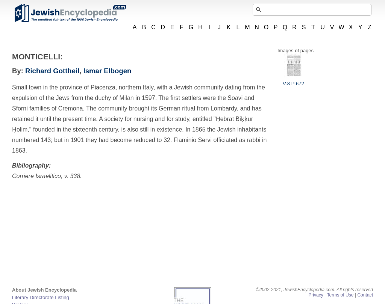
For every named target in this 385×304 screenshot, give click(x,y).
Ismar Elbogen (107, 71)
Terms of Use (340, 295)
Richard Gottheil (52, 71)
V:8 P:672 (293, 80)
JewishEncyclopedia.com (70, 13)
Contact (365, 295)
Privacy (315, 295)
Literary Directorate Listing (40, 297)
